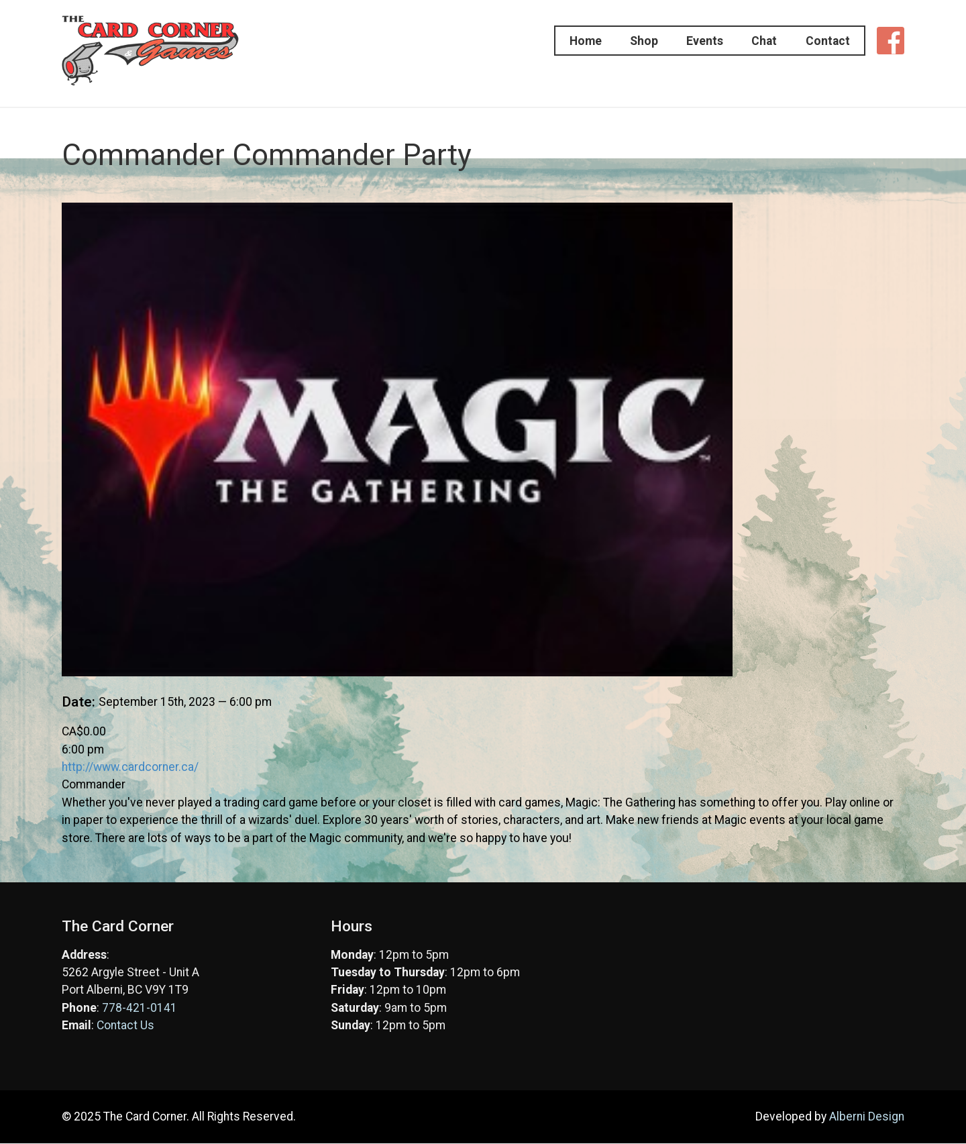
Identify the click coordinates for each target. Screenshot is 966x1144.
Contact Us (125, 1025)
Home (558, 41)
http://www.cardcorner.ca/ (130, 767)
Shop (624, 41)
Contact (829, 41)
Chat (758, 41)
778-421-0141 (139, 1008)
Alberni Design (866, 1116)
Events (692, 41)
